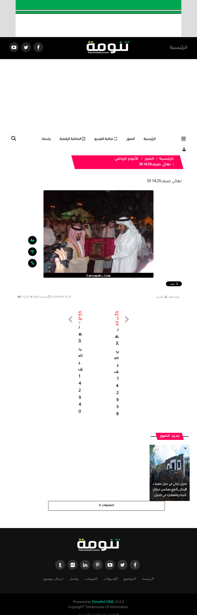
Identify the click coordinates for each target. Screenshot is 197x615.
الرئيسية (178, 48)
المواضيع (130, 571)
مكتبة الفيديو (106, 139)
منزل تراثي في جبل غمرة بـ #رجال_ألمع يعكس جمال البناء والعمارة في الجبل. (170, 483)
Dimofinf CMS (103, 595)
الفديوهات (111, 571)
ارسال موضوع (53, 571)
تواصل (74, 571)
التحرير (160, 297)
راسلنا (46, 139)
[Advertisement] (98, 96)
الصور (131, 139)
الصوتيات (91, 571)
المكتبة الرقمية (72, 139)
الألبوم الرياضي (126, 159)
